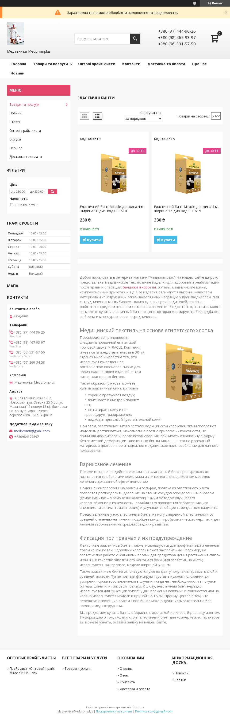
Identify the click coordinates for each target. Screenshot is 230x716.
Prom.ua (138, 707)
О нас (124, 675)
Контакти (131, 63)
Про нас (199, 63)
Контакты (127, 682)
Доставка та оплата (166, 63)
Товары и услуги (78, 668)
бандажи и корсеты (139, 287)
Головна (18, 63)
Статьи (180, 680)
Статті (14, 122)
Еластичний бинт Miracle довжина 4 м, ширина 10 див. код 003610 (112, 208)
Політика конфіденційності (153, 711)
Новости (181, 673)
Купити (94, 239)
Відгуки (15, 139)
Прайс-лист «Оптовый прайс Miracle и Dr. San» (32, 670)
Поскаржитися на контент (114, 711)
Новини (17, 73)
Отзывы (126, 668)
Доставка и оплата (135, 689)
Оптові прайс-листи (96, 63)
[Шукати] (135, 39)
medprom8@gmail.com (32, 431)
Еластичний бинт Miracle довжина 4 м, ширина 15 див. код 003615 (186, 208)
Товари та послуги (50, 63)
